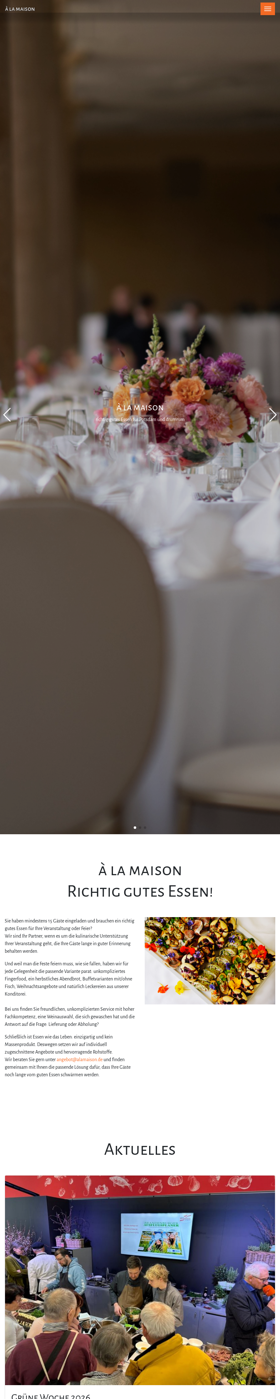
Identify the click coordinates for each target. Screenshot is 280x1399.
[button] (135, 827)
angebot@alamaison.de (80, 1059)
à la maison (20, 9)
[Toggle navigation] (267, 9)
